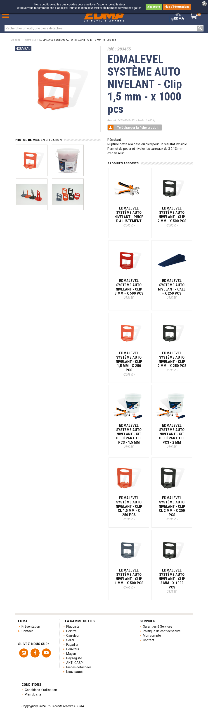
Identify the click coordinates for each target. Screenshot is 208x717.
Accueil (16, 39)
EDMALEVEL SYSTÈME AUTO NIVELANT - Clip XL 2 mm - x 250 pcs (172, 508)
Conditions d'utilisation (41, 690)
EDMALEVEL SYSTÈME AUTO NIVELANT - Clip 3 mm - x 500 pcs (129, 289)
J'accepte (153, 6)
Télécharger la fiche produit (133, 127)
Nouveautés (74, 672)
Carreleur (30, 39)
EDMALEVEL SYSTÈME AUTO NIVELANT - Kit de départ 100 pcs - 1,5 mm (129, 435)
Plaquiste (73, 626)
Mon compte (152, 635)
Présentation (30, 626)
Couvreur (72, 649)
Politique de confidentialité (162, 631)
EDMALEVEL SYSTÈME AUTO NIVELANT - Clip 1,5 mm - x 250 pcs (129, 363)
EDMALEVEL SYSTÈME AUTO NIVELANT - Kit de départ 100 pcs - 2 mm (171, 435)
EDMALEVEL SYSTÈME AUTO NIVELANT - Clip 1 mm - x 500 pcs (129, 578)
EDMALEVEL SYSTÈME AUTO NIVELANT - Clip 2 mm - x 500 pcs (172, 216)
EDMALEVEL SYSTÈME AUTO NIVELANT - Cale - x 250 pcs (172, 289)
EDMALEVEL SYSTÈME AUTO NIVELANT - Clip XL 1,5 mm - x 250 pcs (129, 508)
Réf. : (111, 49)
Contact (27, 631)
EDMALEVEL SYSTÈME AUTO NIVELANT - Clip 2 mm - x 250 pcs (172, 361)
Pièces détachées (79, 667)
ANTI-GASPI (74, 663)
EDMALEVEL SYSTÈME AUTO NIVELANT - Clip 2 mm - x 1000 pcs (172, 580)
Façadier (72, 644)
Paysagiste (74, 658)
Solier (70, 640)
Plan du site (33, 694)
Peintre (71, 631)
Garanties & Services (157, 626)
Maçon (71, 653)
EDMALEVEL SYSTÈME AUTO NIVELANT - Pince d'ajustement (128, 216)
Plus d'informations (176, 6)
